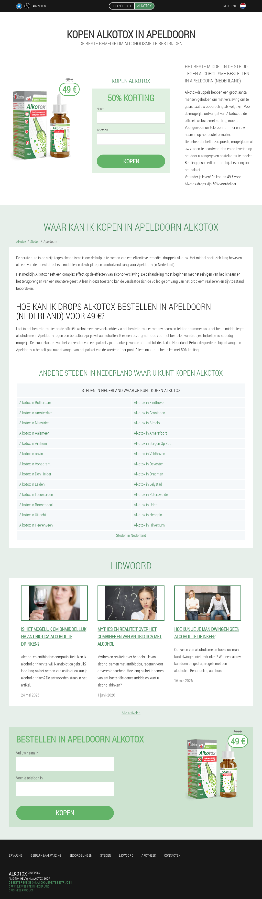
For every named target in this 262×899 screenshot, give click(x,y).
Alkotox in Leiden (32, 484)
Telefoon (102, 130)
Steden (105, 855)
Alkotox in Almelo (147, 422)
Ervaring (15, 855)
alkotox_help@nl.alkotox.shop (29, 878)
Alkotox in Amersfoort (150, 433)
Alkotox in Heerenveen (36, 525)
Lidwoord (126, 855)
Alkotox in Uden (145, 504)
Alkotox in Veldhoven (149, 453)
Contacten (172, 855)
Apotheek (149, 855)
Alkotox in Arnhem (33, 443)
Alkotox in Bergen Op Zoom (154, 443)
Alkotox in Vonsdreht (35, 463)
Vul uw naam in (27, 753)
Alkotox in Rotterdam (35, 402)
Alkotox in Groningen (149, 412)
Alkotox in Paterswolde (151, 494)
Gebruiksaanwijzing (46, 855)
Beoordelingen (80, 855)
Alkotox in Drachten (148, 473)
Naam (100, 109)
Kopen (131, 161)
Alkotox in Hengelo (148, 514)
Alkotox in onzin (31, 453)
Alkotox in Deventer (148, 463)
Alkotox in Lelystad (148, 484)
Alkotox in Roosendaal (36, 504)
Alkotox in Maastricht (35, 422)
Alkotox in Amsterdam (36, 412)
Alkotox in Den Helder (35, 473)
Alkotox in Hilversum (149, 525)
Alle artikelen (131, 712)
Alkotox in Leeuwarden (36, 494)
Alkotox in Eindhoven (149, 402)
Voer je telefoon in (29, 778)
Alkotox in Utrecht (32, 514)
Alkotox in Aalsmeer (34, 433)
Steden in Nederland (131, 535)
